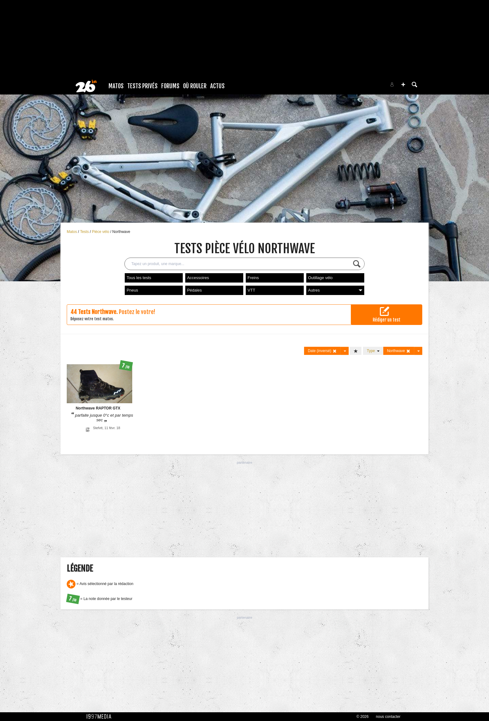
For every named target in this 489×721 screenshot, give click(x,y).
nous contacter (388, 716)
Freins (253, 277)
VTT (251, 290)
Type (373, 351)
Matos (116, 86)
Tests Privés (142, 86)
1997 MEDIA (100, 716)
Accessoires (198, 277)
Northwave (121, 232)
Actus (217, 86)
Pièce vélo (101, 232)
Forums (170, 86)
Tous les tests (139, 277)
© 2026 (362, 716)
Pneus (132, 290)
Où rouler (194, 86)
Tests (85, 232)
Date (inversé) (322, 351)
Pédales (194, 290)
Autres (335, 290)
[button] (403, 84)
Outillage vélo (320, 277)
